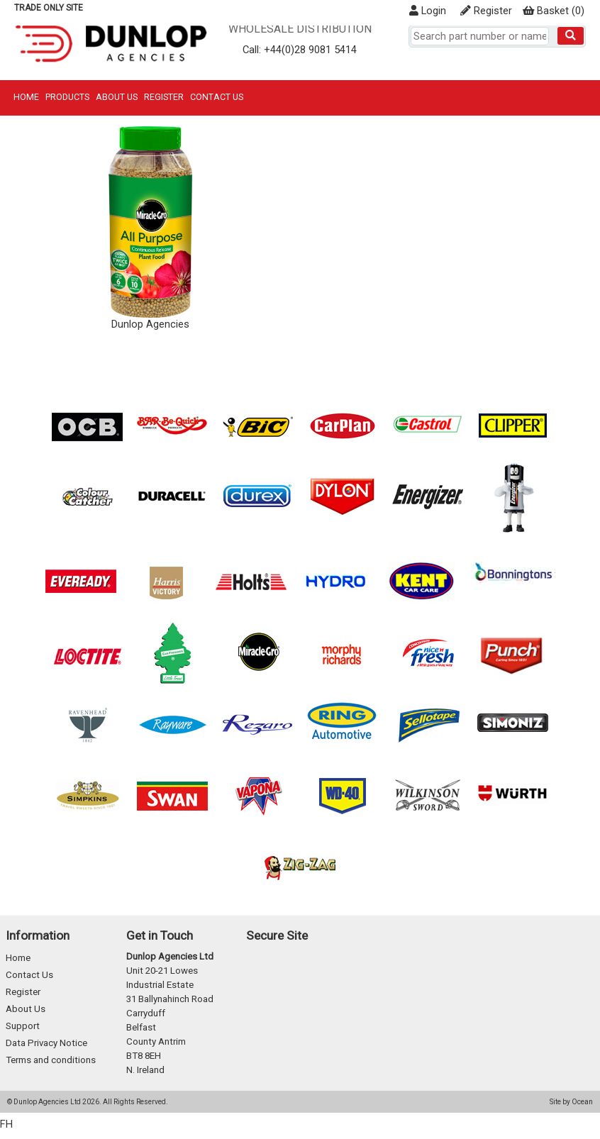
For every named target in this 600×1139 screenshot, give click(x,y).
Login (427, 10)
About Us (117, 96)
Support (23, 1026)
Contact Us (216, 96)
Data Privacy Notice (46, 1043)
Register (486, 10)
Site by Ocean (571, 1102)
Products (67, 96)
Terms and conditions (51, 1060)
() (553, 10)
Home (26, 96)
